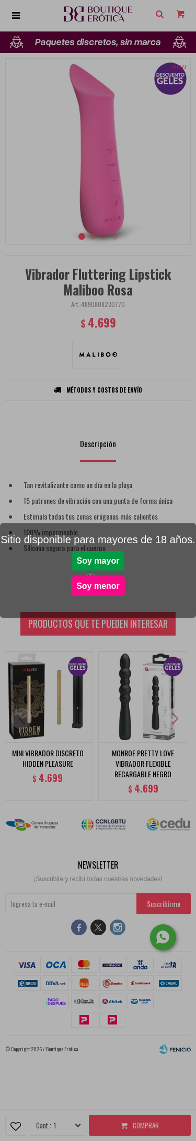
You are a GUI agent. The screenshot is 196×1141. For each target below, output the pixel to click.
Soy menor (98, 586)
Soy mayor (98, 560)
